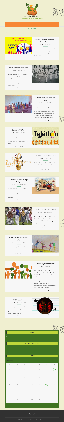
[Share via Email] (48, 58)
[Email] (34, 414)
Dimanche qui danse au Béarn (18, 68)
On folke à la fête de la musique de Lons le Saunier (45, 41)
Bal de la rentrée (18, 300)
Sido (42, 44)
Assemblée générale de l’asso (45, 264)
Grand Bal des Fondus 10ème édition (18, 239)
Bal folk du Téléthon (18, 130)
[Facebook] (32, 348)
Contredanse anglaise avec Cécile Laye (45, 99)
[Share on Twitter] (45, 58)
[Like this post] (42, 58)
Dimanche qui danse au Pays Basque (19, 181)
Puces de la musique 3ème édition (45, 156)
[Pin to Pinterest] (20, 88)
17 (46, 384)
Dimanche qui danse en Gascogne (45, 210)
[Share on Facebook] (43, 58)
